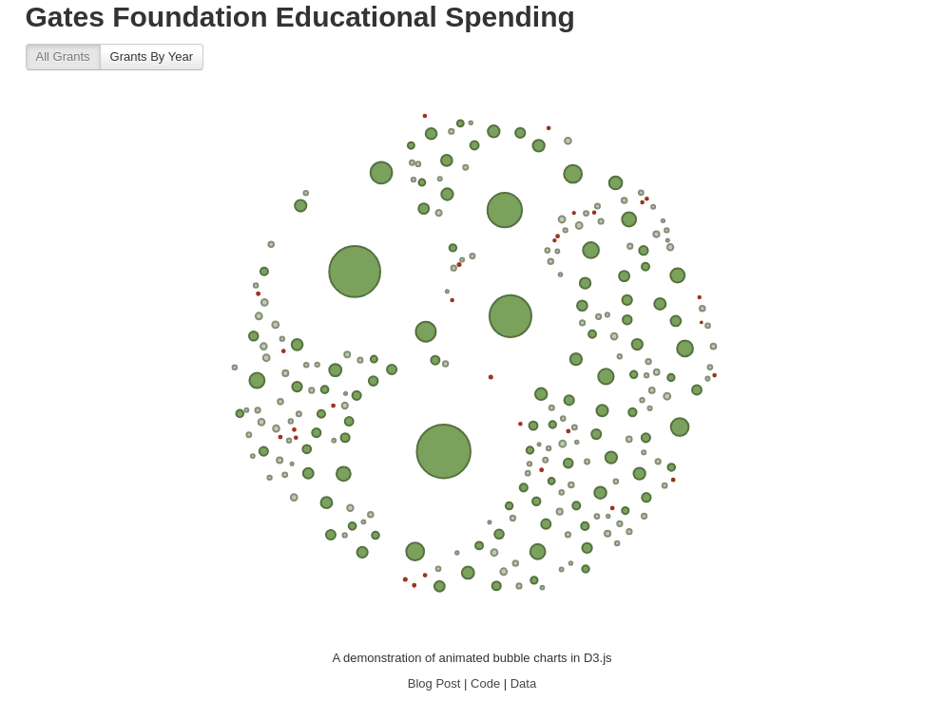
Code (485, 683)
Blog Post (434, 683)
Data (523, 683)
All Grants (63, 56)
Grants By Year (151, 56)
